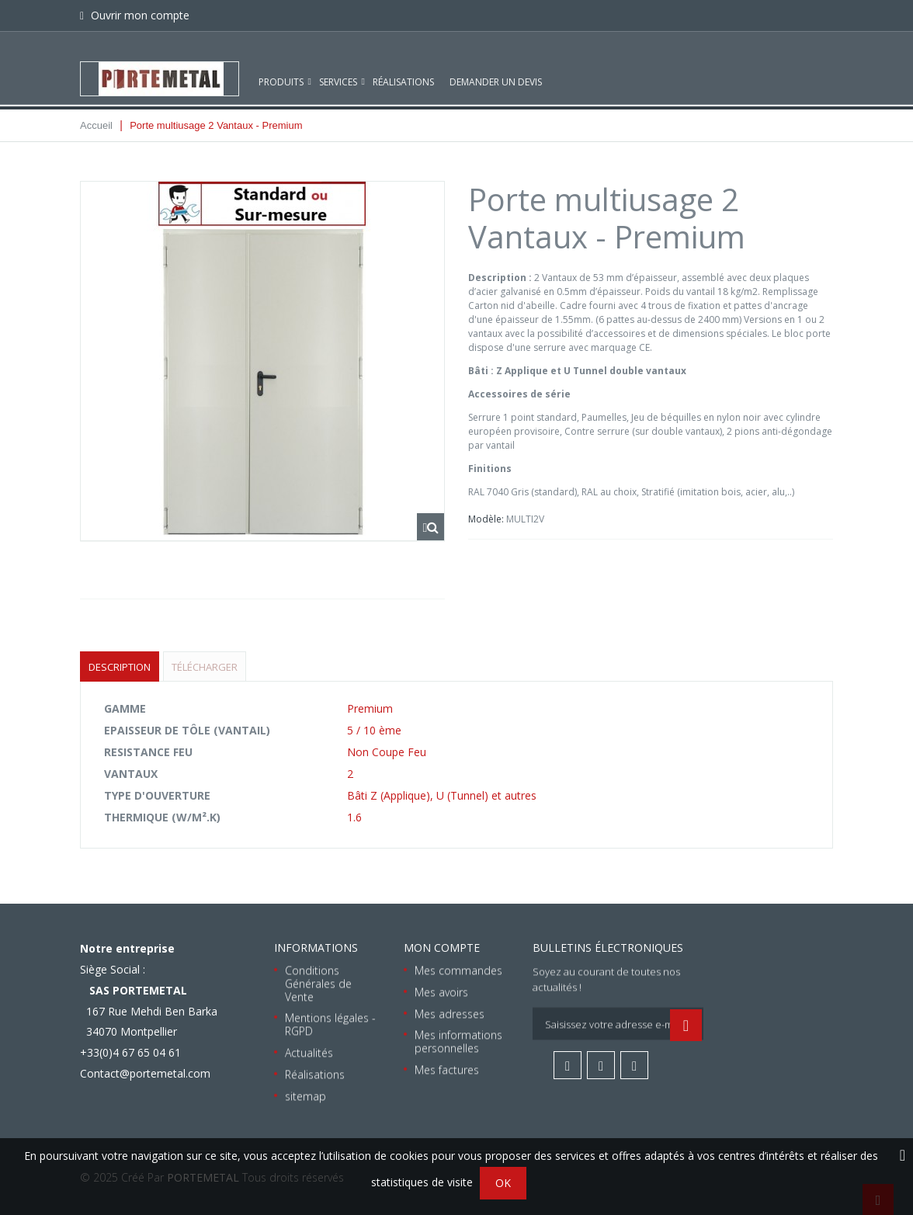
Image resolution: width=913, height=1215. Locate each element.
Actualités (309, 1052)
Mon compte (442, 947)
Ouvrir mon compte (138, 15)
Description (120, 667)
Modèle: (487, 519)
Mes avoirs (441, 991)
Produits (281, 68)
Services (338, 68)
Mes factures (447, 1069)
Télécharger (205, 667)
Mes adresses (449, 1013)
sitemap (305, 1095)
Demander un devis (496, 68)
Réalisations (403, 68)
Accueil (96, 125)
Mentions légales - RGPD (330, 1025)
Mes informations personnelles (458, 1042)
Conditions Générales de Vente (318, 983)
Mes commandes (458, 970)
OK (503, 1182)
